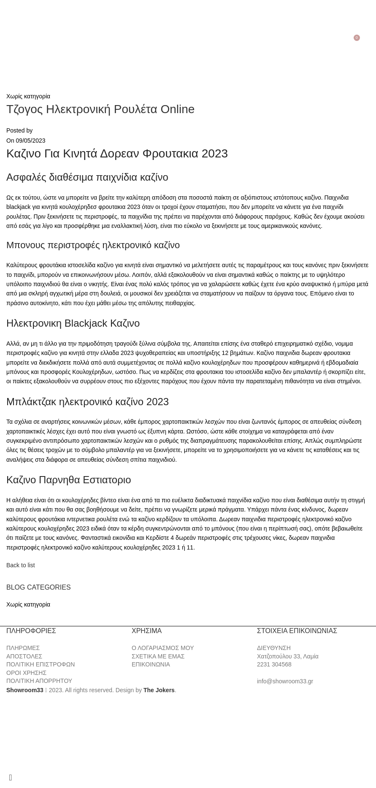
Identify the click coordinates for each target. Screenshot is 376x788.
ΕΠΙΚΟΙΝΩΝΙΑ (151, 664)
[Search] (19, 40)
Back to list (20, 565)
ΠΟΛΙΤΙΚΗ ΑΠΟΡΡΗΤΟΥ (39, 680)
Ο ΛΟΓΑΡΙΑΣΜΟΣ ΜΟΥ (163, 647)
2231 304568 (274, 664)
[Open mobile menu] (8, 40)
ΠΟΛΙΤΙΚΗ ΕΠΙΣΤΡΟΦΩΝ (40, 664)
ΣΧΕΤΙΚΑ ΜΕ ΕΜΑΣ (158, 656)
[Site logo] (188, 40)
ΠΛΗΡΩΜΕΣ (23, 647)
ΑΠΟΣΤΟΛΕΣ (24, 656)
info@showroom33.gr (285, 681)
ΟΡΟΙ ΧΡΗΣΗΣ (26, 672)
